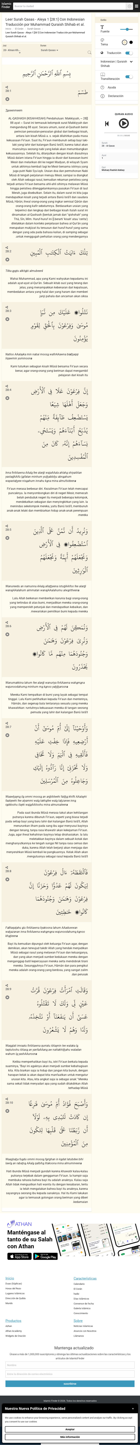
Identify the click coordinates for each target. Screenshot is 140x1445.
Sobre (78, 1321)
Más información (70, 1437)
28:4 (8, 390)
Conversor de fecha (84, 1303)
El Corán (19, 28)
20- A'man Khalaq (13, 50)
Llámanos (79, 1336)
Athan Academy (13, 1331)
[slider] (127, 29)
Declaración (112, 96)
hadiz (76, 1293)
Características (85, 1278)
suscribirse (70, 1383)
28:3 (8, 311)
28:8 (8, 871)
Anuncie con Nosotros (85, 1331)
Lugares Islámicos (15, 1293)
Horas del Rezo (13, 1288)
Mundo (9, 1303)
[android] (45, 1256)
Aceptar (70, 1429)
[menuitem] (12, 50)
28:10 (9, 1102)
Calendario (79, 1284)
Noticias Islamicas (83, 1326)
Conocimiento (81, 1313)
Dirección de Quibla (15, 1298)
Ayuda (108, 87)
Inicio (8, 28)
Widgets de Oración (15, 1336)
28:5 (8, 529)
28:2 (8, 251)
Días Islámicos (81, 1298)
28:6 (8, 626)
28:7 (8, 727)
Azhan (8, 1326)
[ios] (19, 1256)
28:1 (8, 91)
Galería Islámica (82, 1308)
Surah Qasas (33, 28)
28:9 (8, 989)
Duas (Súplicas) (13, 1283)
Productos (13, 1321)
